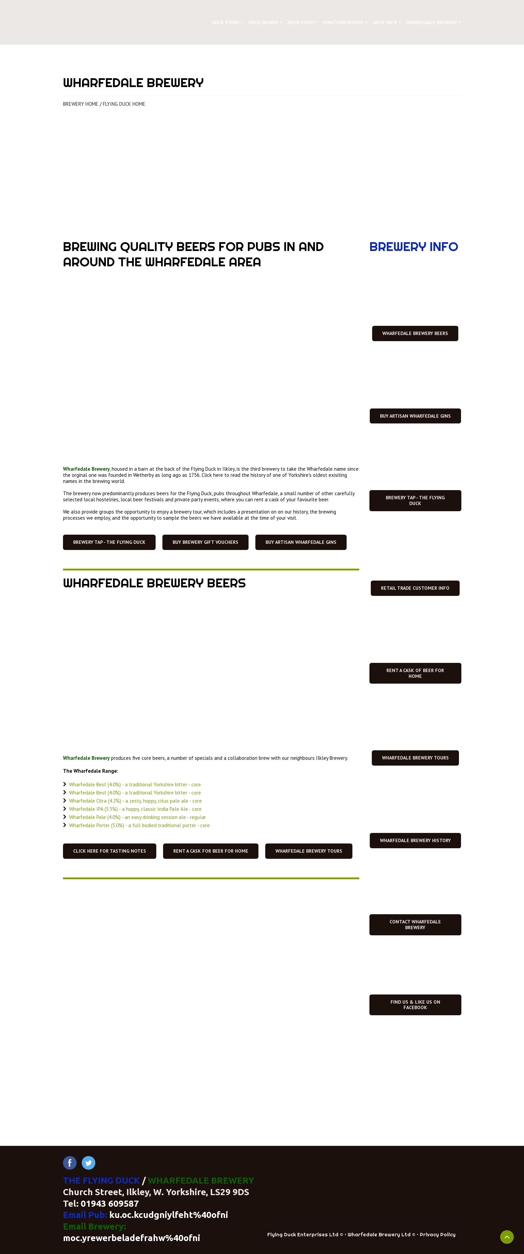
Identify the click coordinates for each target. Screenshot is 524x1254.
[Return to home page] (122, 22)
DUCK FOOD (301, 22)
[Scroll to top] (507, 1237)
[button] (109, 542)
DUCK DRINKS (263, 22)
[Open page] (262, 172)
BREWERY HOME (80, 104)
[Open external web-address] (415, 968)
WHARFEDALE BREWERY (431, 22)
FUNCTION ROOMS (343, 22)
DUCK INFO (385, 22)
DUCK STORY (225, 22)
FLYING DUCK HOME (124, 104)
